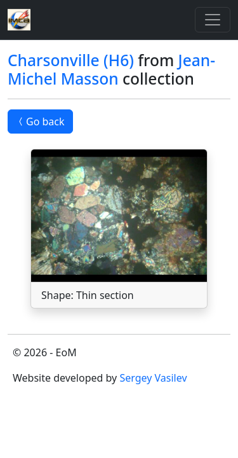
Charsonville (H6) (71, 60)
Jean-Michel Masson (111, 69)
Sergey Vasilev (153, 378)
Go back (40, 121)
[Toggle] (212, 19)
